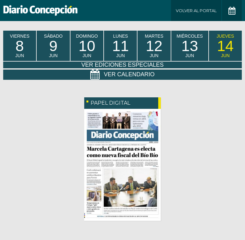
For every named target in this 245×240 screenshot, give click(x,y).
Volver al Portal (196, 10)
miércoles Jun (189, 46)
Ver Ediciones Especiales (122, 65)
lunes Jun (120, 46)
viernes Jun (19, 46)
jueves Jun (225, 46)
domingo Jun (87, 46)
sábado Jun (53, 46)
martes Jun (154, 46)
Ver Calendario (122, 75)
